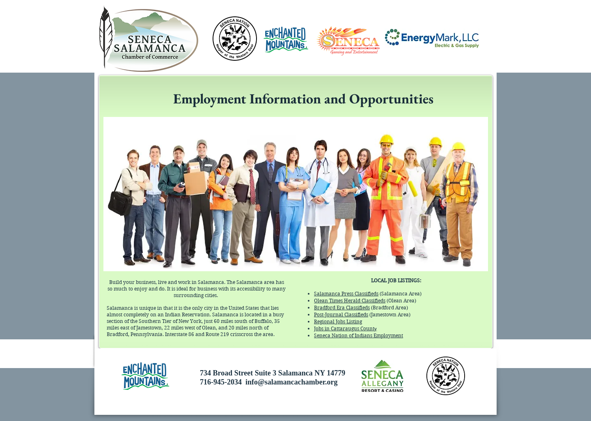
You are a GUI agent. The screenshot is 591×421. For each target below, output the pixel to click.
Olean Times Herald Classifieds (349, 300)
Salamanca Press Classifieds (346, 294)
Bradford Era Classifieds (342, 307)
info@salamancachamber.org (291, 382)
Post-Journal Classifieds (341, 314)
